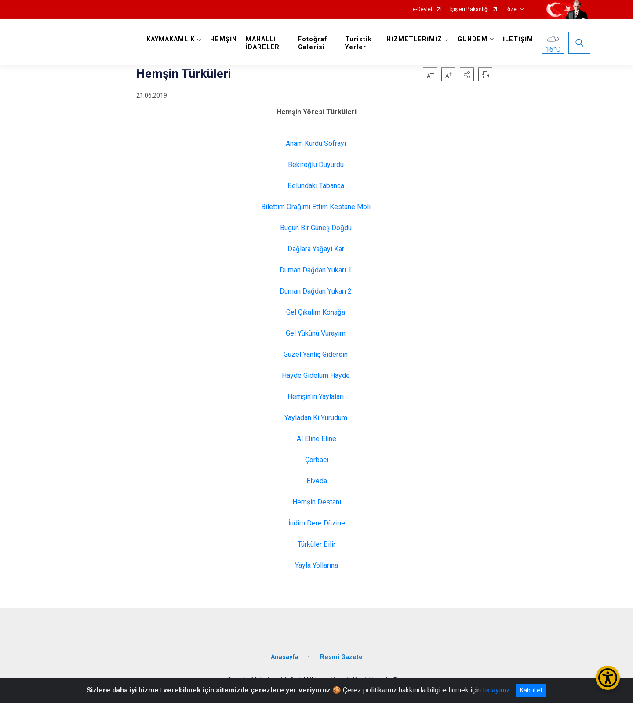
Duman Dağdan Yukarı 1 (316, 270)
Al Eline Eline (316, 439)
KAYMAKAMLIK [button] (170, 39)
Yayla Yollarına (316, 565)
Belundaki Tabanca (316, 185)
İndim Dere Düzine (316, 523)
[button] (467, 74)
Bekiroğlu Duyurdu (317, 164)
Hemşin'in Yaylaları (316, 396)
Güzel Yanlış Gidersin (316, 354)
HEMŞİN (223, 39)
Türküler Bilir (316, 544)
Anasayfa (284, 657)
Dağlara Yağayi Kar (316, 249)
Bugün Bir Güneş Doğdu (316, 228)
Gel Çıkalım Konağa (316, 312)
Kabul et (531, 690)
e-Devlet (423, 9)
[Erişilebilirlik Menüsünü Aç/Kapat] (608, 678)
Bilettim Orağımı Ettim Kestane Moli (316, 207)
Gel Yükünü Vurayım (316, 333)
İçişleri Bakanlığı (469, 9)
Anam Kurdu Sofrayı (317, 143)
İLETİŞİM (518, 39)
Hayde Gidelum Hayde (317, 375)
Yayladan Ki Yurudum (316, 417)
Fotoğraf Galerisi (312, 43)
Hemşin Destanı (316, 502)
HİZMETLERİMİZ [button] (414, 39)
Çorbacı (316, 460)
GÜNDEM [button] (472, 39)
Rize (511, 9)
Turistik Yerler (358, 43)
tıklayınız (496, 690)
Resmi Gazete (341, 657)
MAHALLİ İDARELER (263, 43)
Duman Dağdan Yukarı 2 (316, 291)
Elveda (316, 481)
